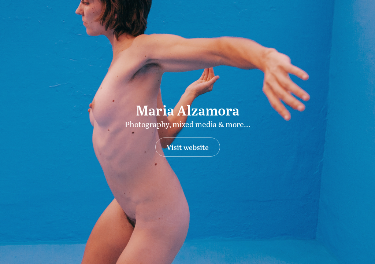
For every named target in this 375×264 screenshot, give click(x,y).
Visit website (188, 147)
